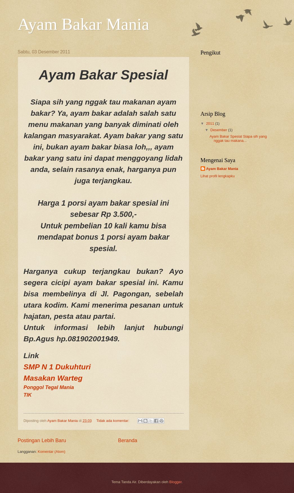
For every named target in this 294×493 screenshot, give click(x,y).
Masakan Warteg (53, 378)
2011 (210, 123)
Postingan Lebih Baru (42, 440)
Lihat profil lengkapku (218, 176)
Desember (219, 130)
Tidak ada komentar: (113, 421)
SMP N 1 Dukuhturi (57, 367)
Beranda (127, 440)
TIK (28, 395)
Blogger (175, 482)
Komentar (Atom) (51, 451)
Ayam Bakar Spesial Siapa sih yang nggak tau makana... (238, 138)
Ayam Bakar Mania (83, 24)
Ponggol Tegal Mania (49, 387)
